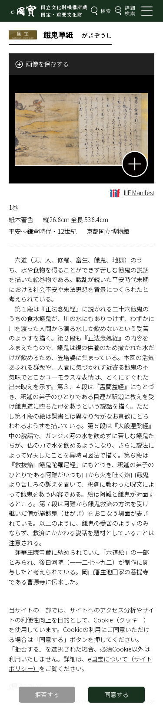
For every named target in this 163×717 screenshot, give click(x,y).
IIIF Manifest (132, 192)
